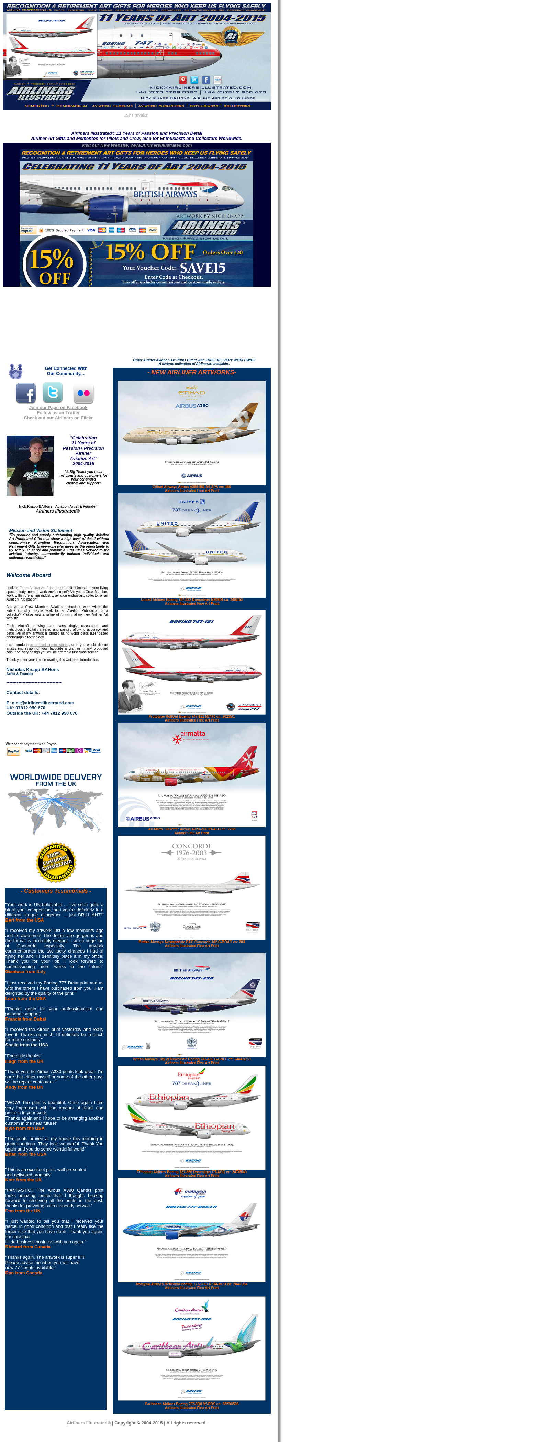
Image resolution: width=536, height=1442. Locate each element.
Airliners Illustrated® (89, 1423)
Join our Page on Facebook (58, 407)
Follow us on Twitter (58, 412)
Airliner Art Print (42, 588)
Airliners (66, 614)
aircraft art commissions (48, 645)
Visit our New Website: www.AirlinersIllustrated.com (136, 145)
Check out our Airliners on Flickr (58, 417)
